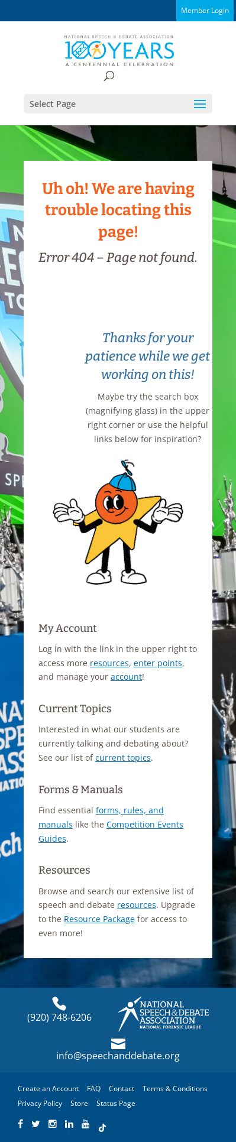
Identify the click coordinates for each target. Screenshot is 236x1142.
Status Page (115, 1103)
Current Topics (75, 708)
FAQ (94, 1088)
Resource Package (99, 918)
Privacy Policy (40, 1103)
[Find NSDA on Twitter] (35, 1125)
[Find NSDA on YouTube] (86, 1125)
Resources (64, 870)
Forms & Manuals (80, 789)
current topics (123, 757)
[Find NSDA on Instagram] (53, 1125)
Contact (121, 1088)
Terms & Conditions (175, 1088)
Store (79, 1103)
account (126, 676)
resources (109, 663)
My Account (67, 628)
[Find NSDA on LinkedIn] (69, 1125)
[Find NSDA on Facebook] (20, 1125)
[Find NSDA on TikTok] (102, 1125)
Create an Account (48, 1088)
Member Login (205, 10)
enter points (158, 663)
